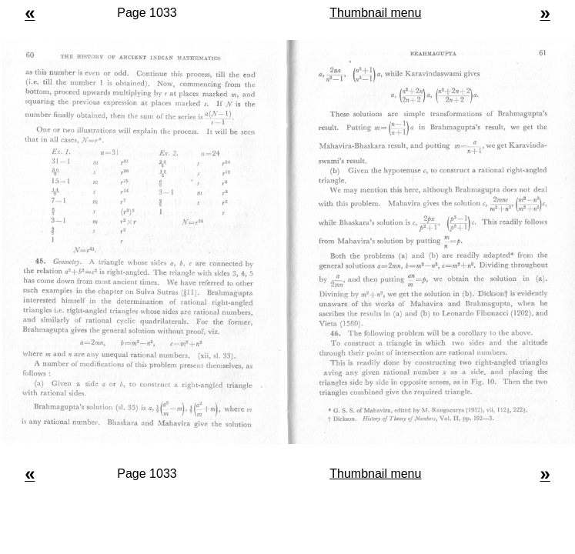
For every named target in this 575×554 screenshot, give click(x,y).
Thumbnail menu (375, 12)
